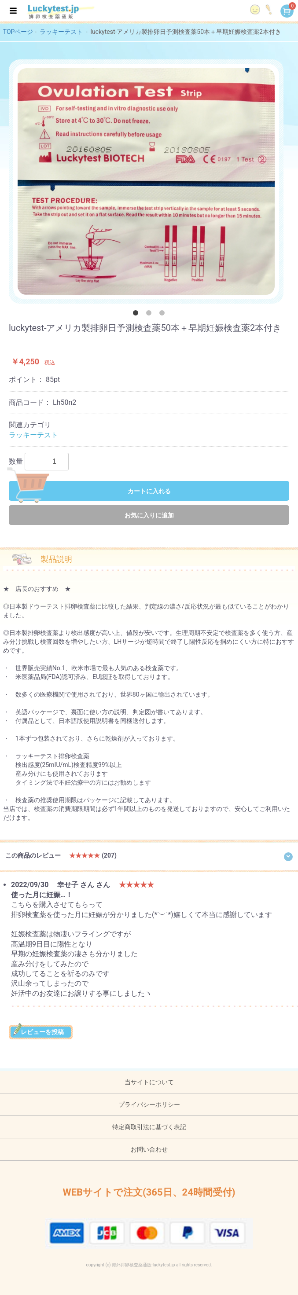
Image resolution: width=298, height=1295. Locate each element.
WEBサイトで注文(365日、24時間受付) (149, 1192)
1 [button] (137, 314)
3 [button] (163, 314)
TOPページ (18, 31)
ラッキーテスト (61, 31)
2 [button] (150, 314)
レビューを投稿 (41, 1031)
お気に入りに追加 (149, 515)
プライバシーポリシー (149, 1104)
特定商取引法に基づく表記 (149, 1126)
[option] (146, 181)
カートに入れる (90, 491)
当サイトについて (149, 1082)
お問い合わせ (149, 1149)
